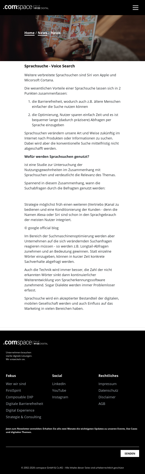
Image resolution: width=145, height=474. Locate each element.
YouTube (59, 390)
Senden (130, 453)
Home (29, 32)
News (42, 32)
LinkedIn (59, 383)
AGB (101, 403)
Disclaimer (107, 397)
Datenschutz (108, 390)
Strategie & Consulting (23, 417)
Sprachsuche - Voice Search (49, 65)
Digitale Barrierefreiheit (24, 403)
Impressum (107, 383)
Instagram (60, 397)
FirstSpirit (13, 390)
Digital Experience (20, 410)
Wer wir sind (16, 383)
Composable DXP (19, 397)
